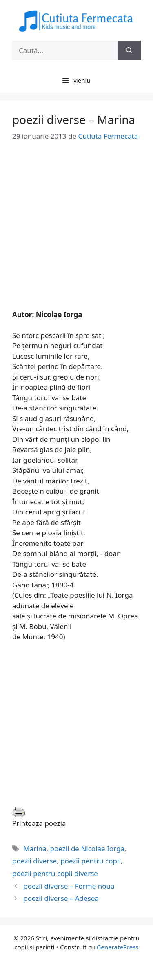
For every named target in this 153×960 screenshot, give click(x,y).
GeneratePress (118, 947)
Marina (34, 848)
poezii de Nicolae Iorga (87, 848)
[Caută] (129, 50)
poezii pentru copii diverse (55, 873)
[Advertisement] (76, 233)
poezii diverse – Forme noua (68, 886)
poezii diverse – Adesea (61, 898)
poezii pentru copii (90, 860)
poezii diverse (34, 860)
